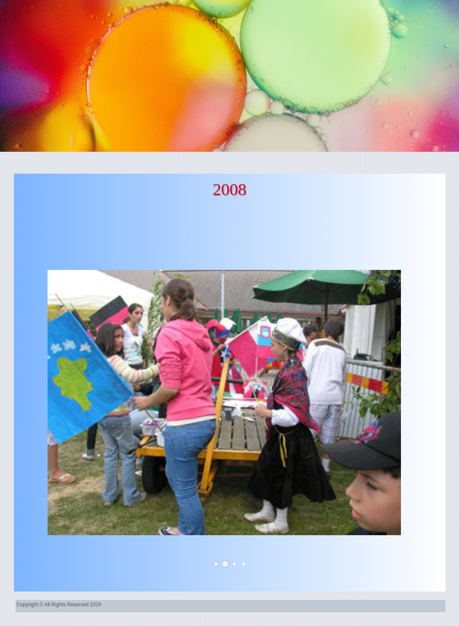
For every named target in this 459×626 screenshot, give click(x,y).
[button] (215, 563)
